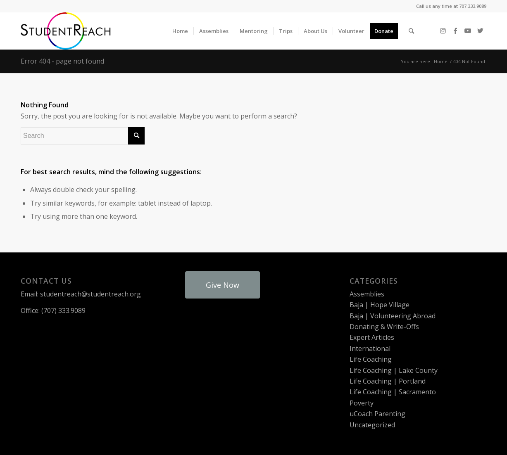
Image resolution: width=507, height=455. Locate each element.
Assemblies (367, 294)
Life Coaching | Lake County (394, 370)
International (370, 348)
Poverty (362, 403)
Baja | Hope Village (379, 304)
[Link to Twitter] (480, 30)
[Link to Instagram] (443, 30)
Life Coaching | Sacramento (393, 391)
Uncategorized (372, 424)
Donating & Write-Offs (384, 326)
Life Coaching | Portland (388, 381)
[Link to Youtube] (468, 30)
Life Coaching (371, 359)
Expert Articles (372, 337)
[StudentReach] (66, 31)
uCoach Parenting (377, 413)
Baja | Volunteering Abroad (393, 315)
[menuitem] (180, 31)
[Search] (411, 31)
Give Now (222, 285)
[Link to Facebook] (455, 30)
